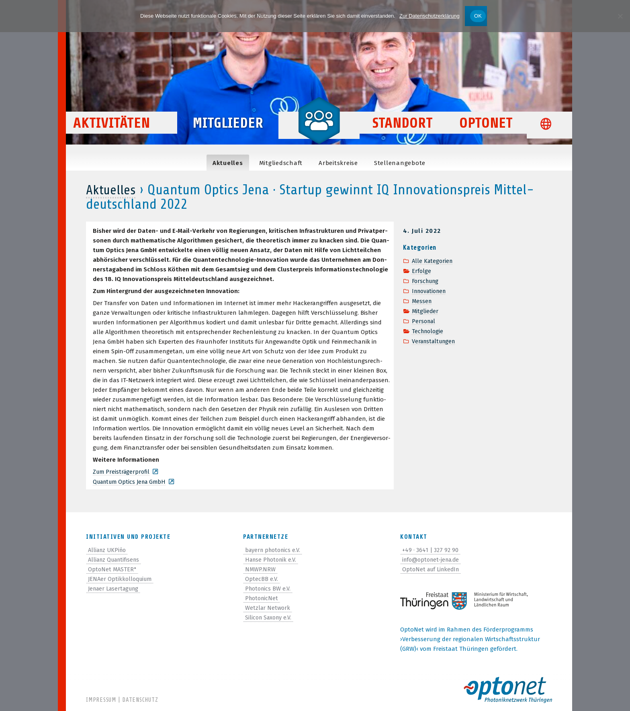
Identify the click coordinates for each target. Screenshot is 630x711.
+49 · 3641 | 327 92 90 (430, 549)
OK (478, 16)
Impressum (101, 700)
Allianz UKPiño (108, 549)
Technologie (429, 328)
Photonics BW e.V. (269, 587)
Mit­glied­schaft (281, 163)
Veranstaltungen (436, 338)
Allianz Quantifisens (116, 558)
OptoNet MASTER (112, 568)
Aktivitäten (124, 133)
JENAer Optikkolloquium (121, 578)
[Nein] (620, 16)
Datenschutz (140, 700)
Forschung (427, 280)
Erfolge (422, 270)
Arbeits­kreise (338, 163)
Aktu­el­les (228, 163)
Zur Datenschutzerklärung (429, 16)
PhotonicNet (262, 597)
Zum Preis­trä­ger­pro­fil (122, 471)
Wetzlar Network (268, 607)
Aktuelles (112, 189)
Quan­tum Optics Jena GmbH (132, 481)
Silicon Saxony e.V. (270, 616)
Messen (422, 299)
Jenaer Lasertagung (116, 587)
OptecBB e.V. (261, 578)
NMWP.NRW (260, 568)
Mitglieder (227, 133)
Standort (402, 133)
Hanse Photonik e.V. (272, 558)
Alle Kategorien (433, 261)
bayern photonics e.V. (274, 549)
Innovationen (431, 289)
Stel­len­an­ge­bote (399, 163)
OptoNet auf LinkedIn (432, 568)
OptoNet (486, 133)
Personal (424, 318)
